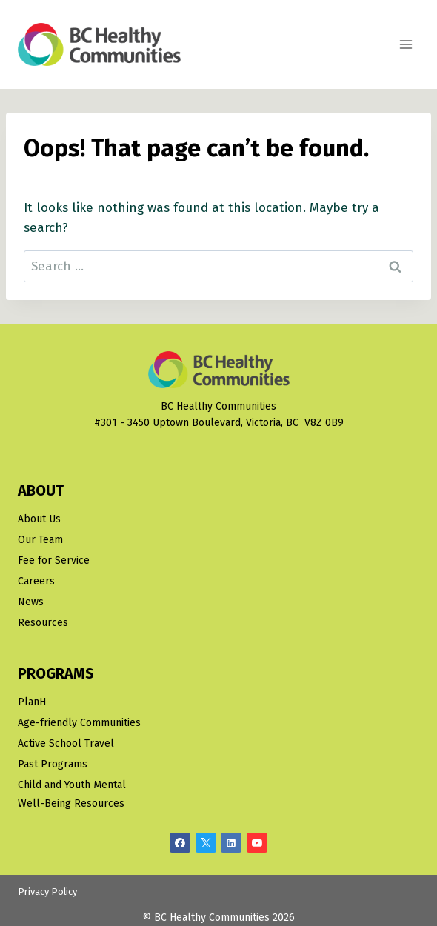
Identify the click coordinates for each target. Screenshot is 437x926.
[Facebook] (180, 843)
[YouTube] (257, 843)
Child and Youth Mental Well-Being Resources (72, 794)
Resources (43, 622)
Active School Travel (66, 743)
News (31, 602)
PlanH (32, 702)
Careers (36, 581)
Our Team (40, 539)
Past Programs (52, 764)
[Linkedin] (231, 843)
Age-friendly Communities (79, 722)
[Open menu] (405, 44)
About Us (39, 519)
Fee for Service (54, 560)
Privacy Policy (47, 891)
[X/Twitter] (206, 843)
